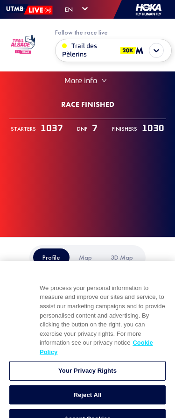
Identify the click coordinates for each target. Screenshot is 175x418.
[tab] (51, 257)
